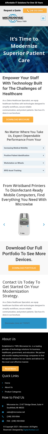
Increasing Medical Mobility (16, 148)
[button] (43, 18)
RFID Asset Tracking (12, 170)
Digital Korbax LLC (31, 430)
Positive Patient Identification (16, 155)
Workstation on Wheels (14, 163)
